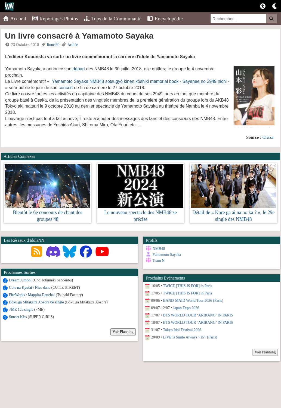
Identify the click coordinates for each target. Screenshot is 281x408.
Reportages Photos (55, 18)
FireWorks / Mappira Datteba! (32, 295)
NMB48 (158, 249)
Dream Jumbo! (20, 280)
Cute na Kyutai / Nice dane (29, 287)
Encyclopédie (165, 18)
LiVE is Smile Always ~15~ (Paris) (190, 337)
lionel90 (53, 45)
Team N (158, 261)
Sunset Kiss (18, 317)
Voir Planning (123, 332)
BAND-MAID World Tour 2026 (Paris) (193, 301)
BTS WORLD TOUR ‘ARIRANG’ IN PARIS (198, 315)
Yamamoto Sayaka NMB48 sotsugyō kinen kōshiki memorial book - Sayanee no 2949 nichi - (140, 81)
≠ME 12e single (21, 309)
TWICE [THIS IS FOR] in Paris (187, 286)
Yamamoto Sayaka (166, 255)
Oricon (268, 137)
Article (72, 45)
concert (66, 87)
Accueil (14, 18)
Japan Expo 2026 (186, 308)
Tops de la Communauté (112, 18)
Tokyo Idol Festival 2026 (182, 330)
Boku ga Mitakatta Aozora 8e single (36, 302)
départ (79, 69)
